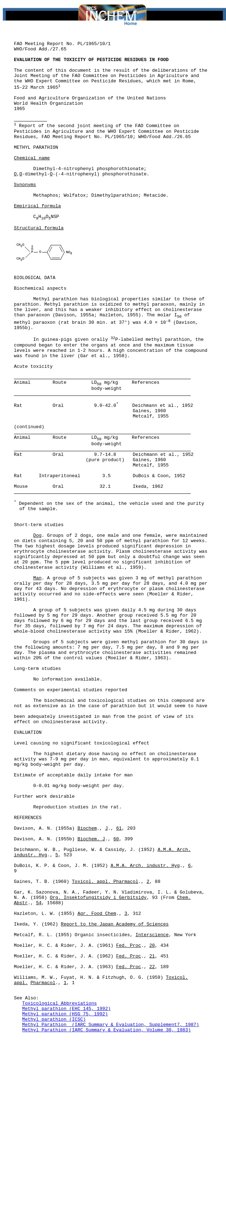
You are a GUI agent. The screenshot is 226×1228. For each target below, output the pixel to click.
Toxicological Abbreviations (59, 1188)
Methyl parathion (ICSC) (54, 1207)
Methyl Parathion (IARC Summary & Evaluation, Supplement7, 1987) (110, 1214)
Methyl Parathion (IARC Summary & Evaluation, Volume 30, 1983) (106, 1220)
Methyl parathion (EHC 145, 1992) (66, 1194)
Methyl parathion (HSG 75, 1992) (65, 1201)
